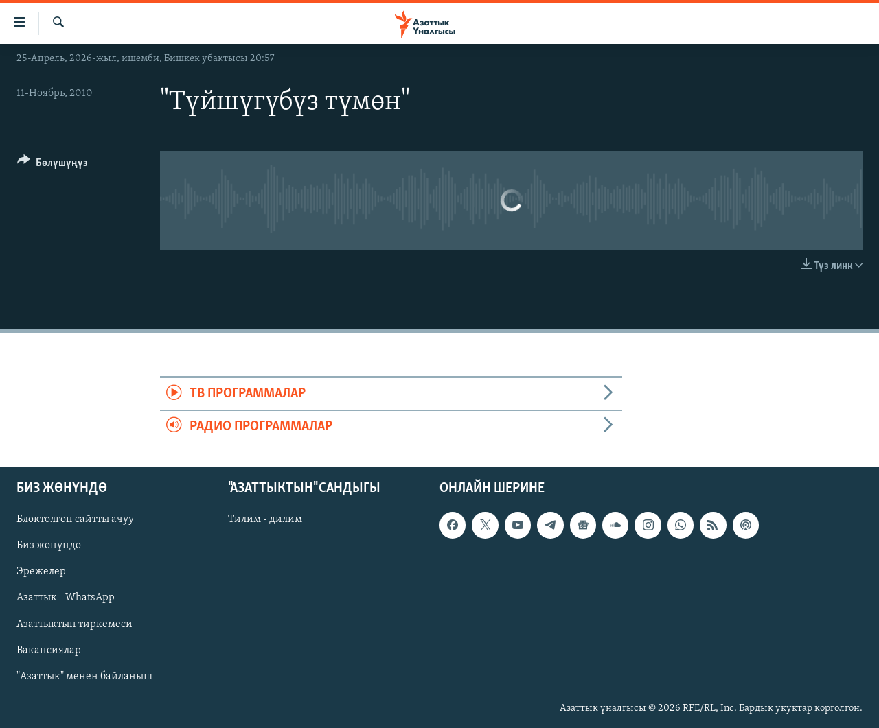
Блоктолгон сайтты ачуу (75, 519)
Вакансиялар (48, 650)
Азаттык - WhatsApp (65, 598)
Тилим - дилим (265, 519)
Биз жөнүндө (48, 545)
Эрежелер (41, 572)
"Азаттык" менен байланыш (84, 676)
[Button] (52, 165)
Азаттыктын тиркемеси (74, 624)
